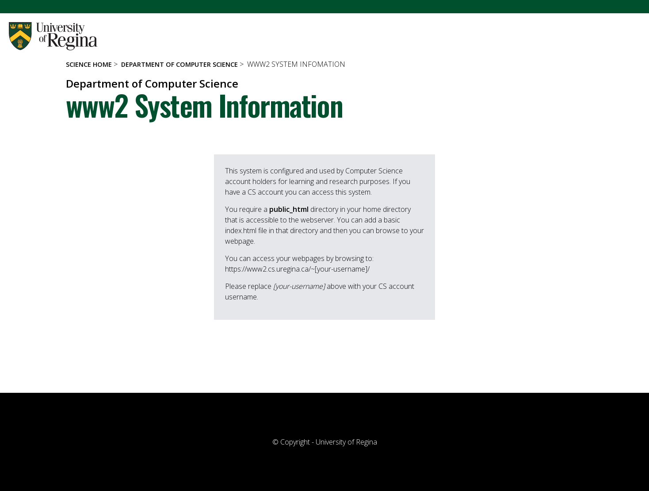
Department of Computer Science (179, 64)
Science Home (89, 64)
